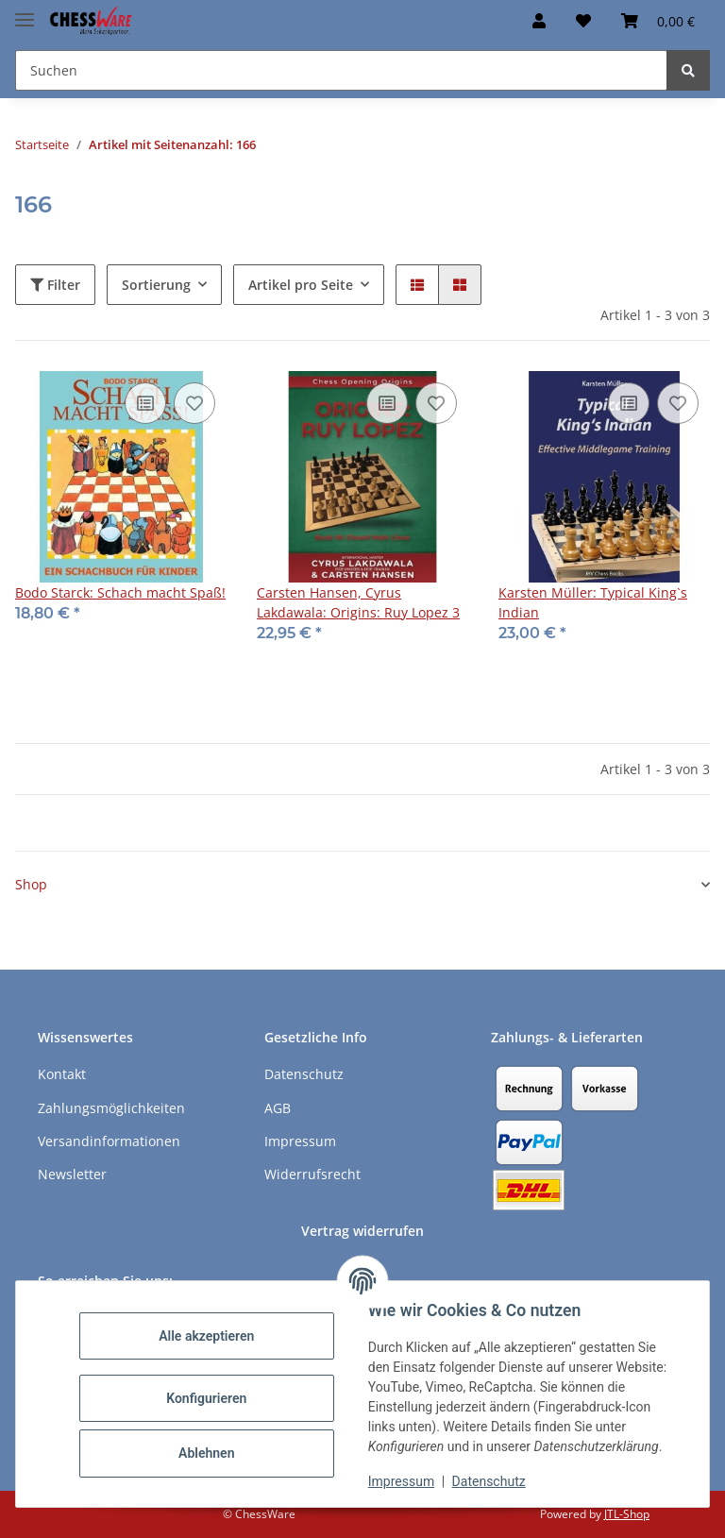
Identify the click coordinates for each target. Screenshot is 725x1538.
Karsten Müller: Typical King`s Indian (592, 602)
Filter (55, 285)
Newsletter (72, 1174)
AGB (277, 1108)
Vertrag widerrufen (362, 1231)
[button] (539, 21)
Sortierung (156, 285)
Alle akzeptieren (207, 1336)
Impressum (402, 1481)
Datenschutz (490, 1481)
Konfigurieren (207, 1398)
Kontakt (62, 1074)
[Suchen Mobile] (341, 70)
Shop (31, 884)
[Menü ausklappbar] (24, 12)
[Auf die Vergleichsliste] (145, 403)
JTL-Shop (626, 1514)
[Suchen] (688, 70)
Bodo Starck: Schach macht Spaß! (120, 592)
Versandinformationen (109, 1141)
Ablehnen (207, 1453)
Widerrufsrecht (312, 1174)
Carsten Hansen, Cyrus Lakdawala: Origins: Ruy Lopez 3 (358, 602)
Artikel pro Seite (300, 285)
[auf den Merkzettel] (194, 403)
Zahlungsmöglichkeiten (111, 1108)
